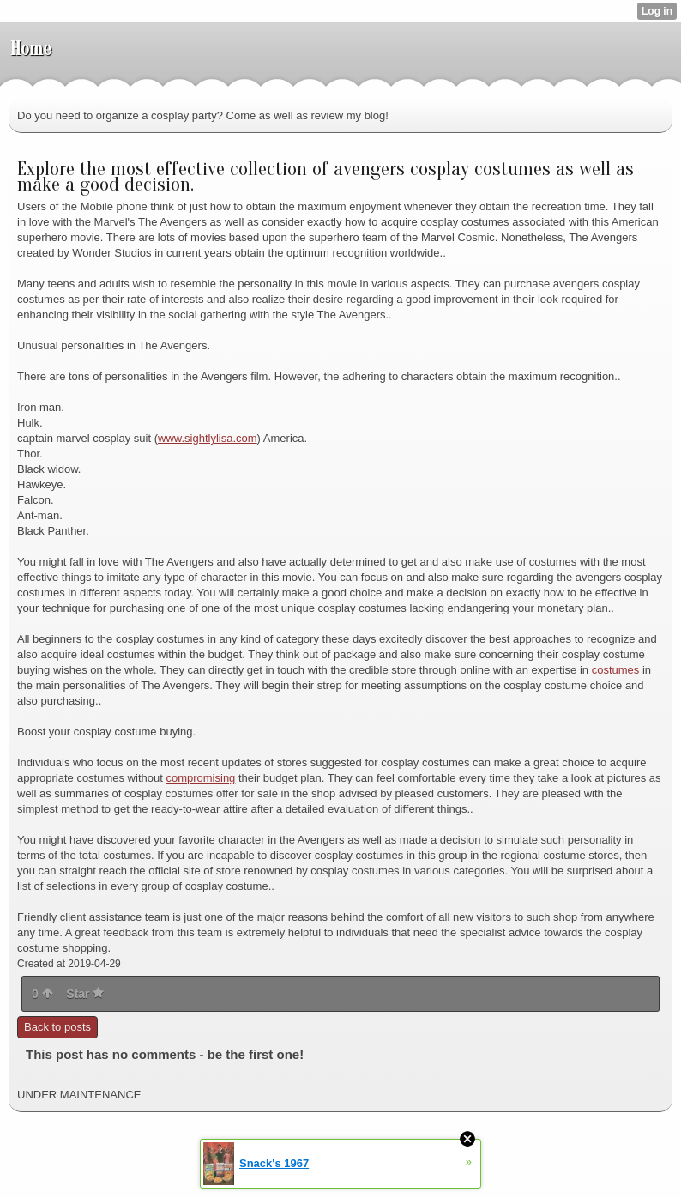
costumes (616, 669)
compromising (200, 777)
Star (85, 994)
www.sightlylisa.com (207, 438)
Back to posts (57, 1026)
